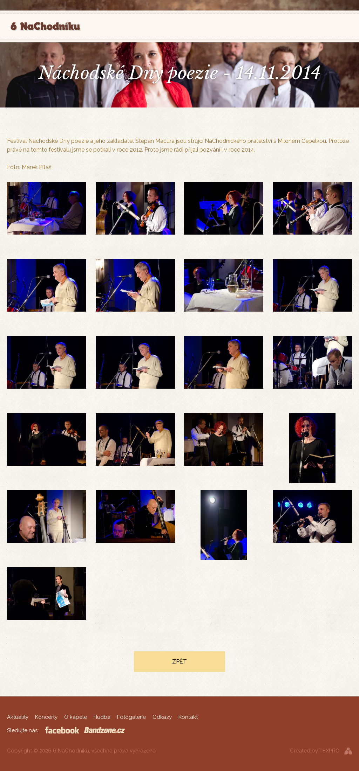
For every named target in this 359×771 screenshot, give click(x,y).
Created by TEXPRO (315, 751)
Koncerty (46, 717)
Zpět (179, 661)
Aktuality (17, 717)
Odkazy (162, 717)
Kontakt (188, 717)
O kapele (75, 717)
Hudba (102, 717)
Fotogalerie (131, 717)
